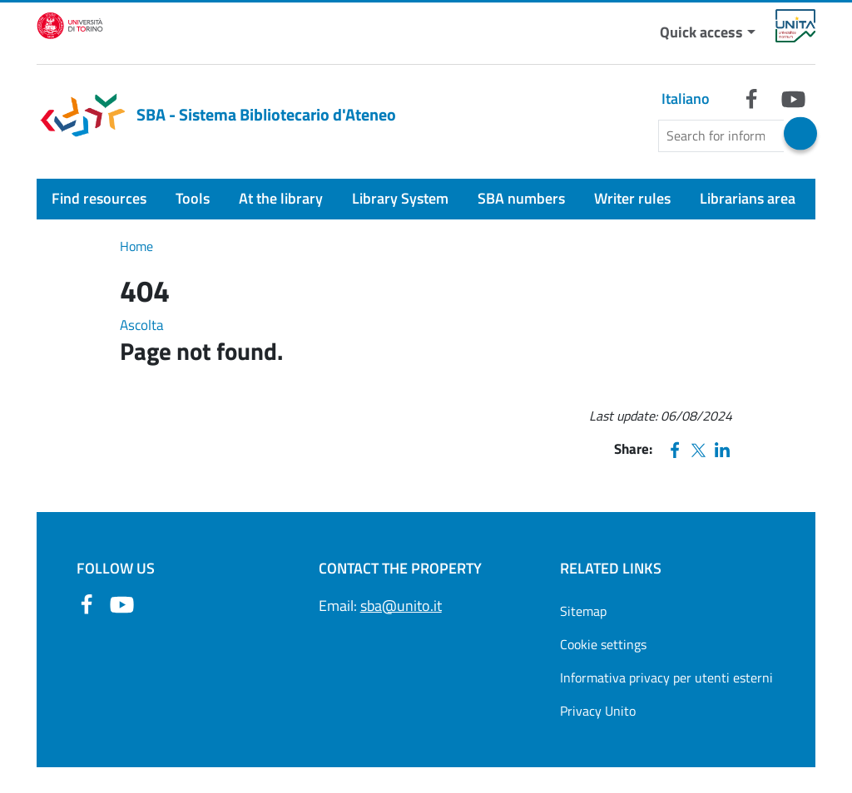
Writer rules (632, 198)
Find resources (99, 198)
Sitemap (583, 611)
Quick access (701, 32)
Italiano (685, 98)
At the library (281, 198)
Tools (193, 198)
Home (136, 246)
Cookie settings (603, 644)
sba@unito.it (401, 605)
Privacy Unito (598, 711)
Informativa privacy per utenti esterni (666, 677)
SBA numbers (521, 198)
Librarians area (747, 198)
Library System (400, 198)
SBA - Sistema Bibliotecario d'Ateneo (216, 115)
